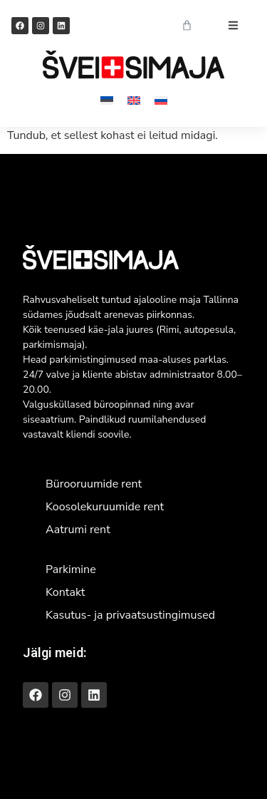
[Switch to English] (133, 100)
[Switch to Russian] (160, 100)
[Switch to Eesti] (106, 100)
